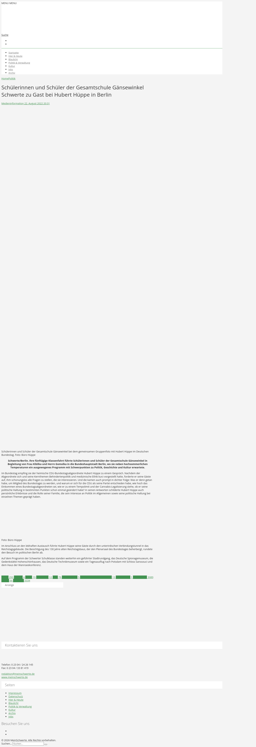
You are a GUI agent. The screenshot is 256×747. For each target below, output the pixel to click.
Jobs (10, 69)
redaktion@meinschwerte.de (18, 673)
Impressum (15, 693)
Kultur (11, 66)
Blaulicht (13, 59)
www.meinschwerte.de (14, 677)
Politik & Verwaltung (19, 62)
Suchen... (6, 743)
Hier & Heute (15, 56)
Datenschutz (15, 696)
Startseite (13, 52)
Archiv (11, 72)
